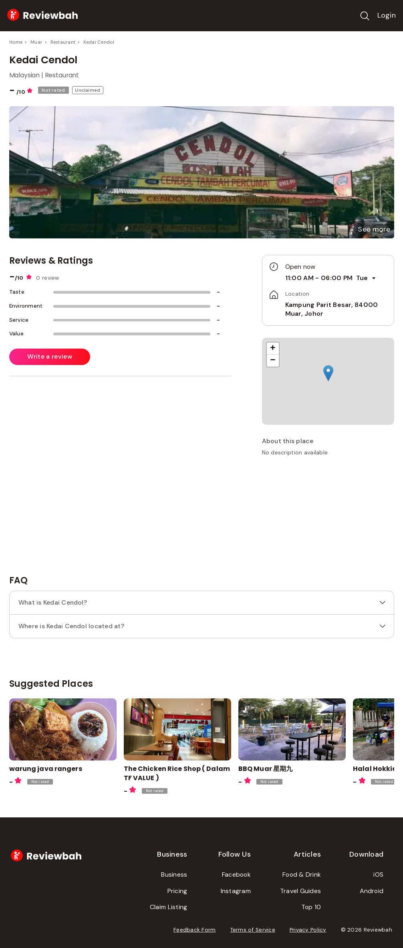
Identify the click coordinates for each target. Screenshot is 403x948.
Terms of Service (252, 929)
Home (16, 42)
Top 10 (311, 907)
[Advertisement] (328, 519)
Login (386, 15)
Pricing (177, 891)
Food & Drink (301, 874)
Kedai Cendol (99, 42)
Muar (36, 42)
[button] (374, 229)
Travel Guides (300, 891)
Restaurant (62, 42)
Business (174, 874)
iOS (378, 874)
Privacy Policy (308, 929)
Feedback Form (194, 929)
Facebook (236, 874)
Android (371, 891)
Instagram (236, 891)
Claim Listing (168, 907)
